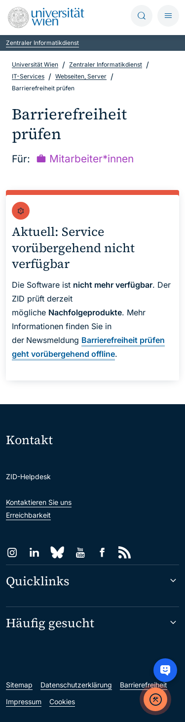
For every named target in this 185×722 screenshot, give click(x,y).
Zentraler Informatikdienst (42, 42)
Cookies (62, 701)
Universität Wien (35, 64)
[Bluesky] (57, 552)
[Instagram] (12, 552)
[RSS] (124, 552)
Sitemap (19, 685)
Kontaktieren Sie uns (39, 502)
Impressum (23, 701)
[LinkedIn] (34, 552)
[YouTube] (80, 552)
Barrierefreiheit (143, 685)
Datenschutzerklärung (76, 685)
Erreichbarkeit (28, 515)
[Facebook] (102, 552)
